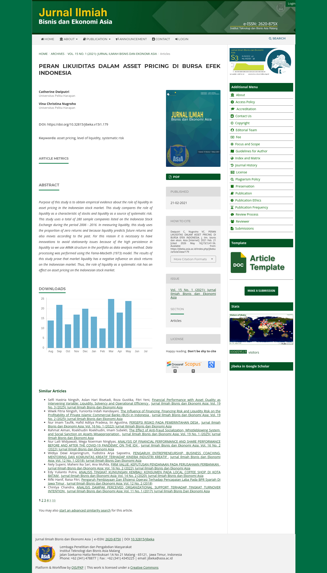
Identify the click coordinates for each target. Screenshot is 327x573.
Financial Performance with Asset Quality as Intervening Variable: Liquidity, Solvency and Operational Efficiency (134, 402)
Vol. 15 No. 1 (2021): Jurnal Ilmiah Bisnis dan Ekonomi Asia (112, 54)
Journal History (245, 165)
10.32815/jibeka (142, 539)
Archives (57, 54)
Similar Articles (52, 390)
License (241, 172)
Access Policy (245, 102)
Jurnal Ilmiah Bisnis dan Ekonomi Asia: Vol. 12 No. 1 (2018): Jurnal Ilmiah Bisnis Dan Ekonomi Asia (134, 459)
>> (54, 500)
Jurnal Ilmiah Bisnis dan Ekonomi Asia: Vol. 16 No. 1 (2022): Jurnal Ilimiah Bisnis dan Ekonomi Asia (134, 424)
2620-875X (113, 539)
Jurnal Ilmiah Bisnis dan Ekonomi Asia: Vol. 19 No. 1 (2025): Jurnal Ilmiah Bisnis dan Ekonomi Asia (134, 436)
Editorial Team (246, 130)
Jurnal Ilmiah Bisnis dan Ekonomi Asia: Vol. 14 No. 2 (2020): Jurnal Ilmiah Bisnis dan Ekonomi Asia (132, 475)
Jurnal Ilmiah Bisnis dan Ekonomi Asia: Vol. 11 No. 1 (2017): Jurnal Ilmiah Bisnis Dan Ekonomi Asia (138, 491)
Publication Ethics (248, 200)
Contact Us (243, 116)
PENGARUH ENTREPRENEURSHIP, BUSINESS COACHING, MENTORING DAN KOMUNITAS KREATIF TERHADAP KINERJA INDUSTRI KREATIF (134, 455)
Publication (95, 39)
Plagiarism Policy (247, 179)
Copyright (242, 123)
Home (47, 39)
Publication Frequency (251, 207)
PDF (176, 177)
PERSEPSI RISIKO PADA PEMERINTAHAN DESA (164, 422)
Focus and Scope (247, 144)
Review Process (247, 214)
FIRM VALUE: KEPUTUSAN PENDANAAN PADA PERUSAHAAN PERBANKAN (165, 464)
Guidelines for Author (252, 151)
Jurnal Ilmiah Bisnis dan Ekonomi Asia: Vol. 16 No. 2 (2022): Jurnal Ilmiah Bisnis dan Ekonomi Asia (119, 468)
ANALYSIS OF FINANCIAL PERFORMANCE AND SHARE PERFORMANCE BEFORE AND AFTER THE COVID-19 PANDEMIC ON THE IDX (134, 443)
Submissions (244, 228)
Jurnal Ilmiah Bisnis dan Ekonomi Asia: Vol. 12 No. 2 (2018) (109, 483)
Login (181, 39)
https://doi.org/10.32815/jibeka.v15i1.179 (77, 124)
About (67, 39)
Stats (235, 306)
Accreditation (246, 109)
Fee (238, 137)
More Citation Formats (190, 259)
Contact (161, 39)
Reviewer (242, 221)
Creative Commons (144, 567)
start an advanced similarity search (85, 510)
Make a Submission (261, 290)
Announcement (131, 39)
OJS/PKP (78, 567)
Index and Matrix (247, 158)
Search (277, 38)
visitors (244, 352)
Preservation (245, 186)
